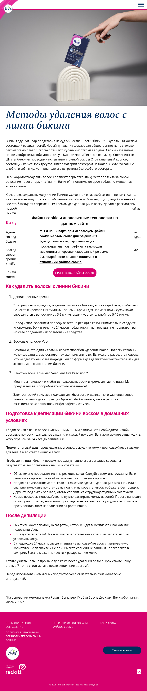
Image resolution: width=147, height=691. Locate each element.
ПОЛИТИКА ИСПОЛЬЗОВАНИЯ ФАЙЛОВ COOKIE (71, 624)
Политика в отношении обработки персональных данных (23, 636)
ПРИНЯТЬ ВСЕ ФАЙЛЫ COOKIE (74, 273)
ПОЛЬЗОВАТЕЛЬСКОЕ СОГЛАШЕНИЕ (18, 624)
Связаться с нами (122, 650)
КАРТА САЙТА (108, 623)
